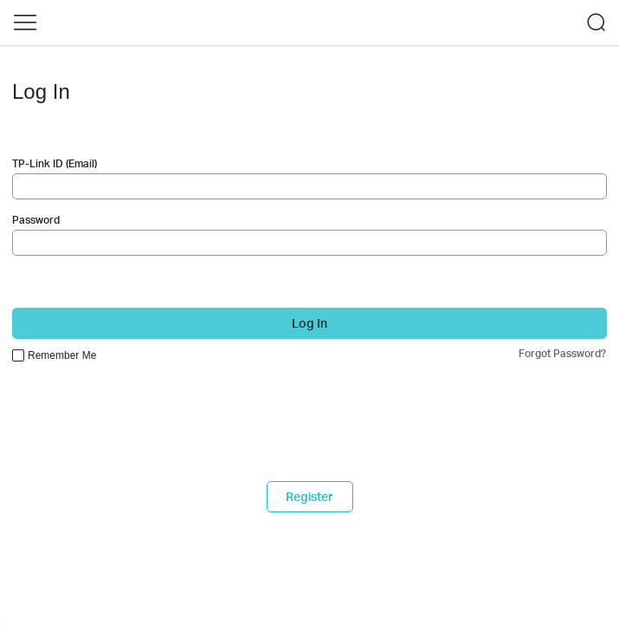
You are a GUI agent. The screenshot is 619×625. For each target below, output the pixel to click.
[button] (25, 22)
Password (36, 219)
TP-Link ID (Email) (54, 163)
